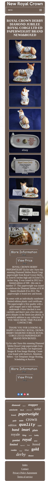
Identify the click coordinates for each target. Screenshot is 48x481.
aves (35, 441)
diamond (16, 405)
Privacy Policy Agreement (25, 473)
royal (27, 439)
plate (35, 430)
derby (21, 454)
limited (14, 444)
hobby (36, 435)
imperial (22, 445)
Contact (25, 469)
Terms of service (25, 477)
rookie (14, 450)
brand (13, 415)
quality (27, 425)
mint (30, 435)
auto (21, 420)
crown (31, 419)
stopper (33, 404)
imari (26, 430)
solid (37, 409)
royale (15, 434)
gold (35, 449)
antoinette (13, 410)
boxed (36, 444)
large (20, 450)
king (24, 435)
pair (15, 420)
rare (40, 425)
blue (27, 450)
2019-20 (29, 410)
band (15, 430)
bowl (24, 406)
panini (16, 440)
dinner (31, 456)
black (22, 410)
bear (28, 445)
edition (12, 425)
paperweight (28, 414)
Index (25, 465)
